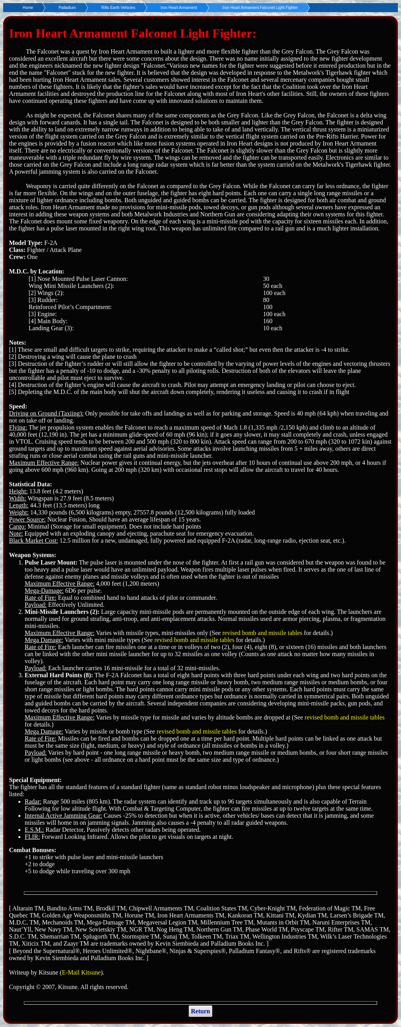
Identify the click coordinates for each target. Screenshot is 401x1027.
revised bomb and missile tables (262, 633)
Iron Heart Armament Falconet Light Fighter (260, 7)
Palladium (67, 7)
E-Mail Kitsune (81, 972)
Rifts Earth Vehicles (118, 7)
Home (28, 7)
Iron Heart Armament (179, 7)
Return (200, 1011)
